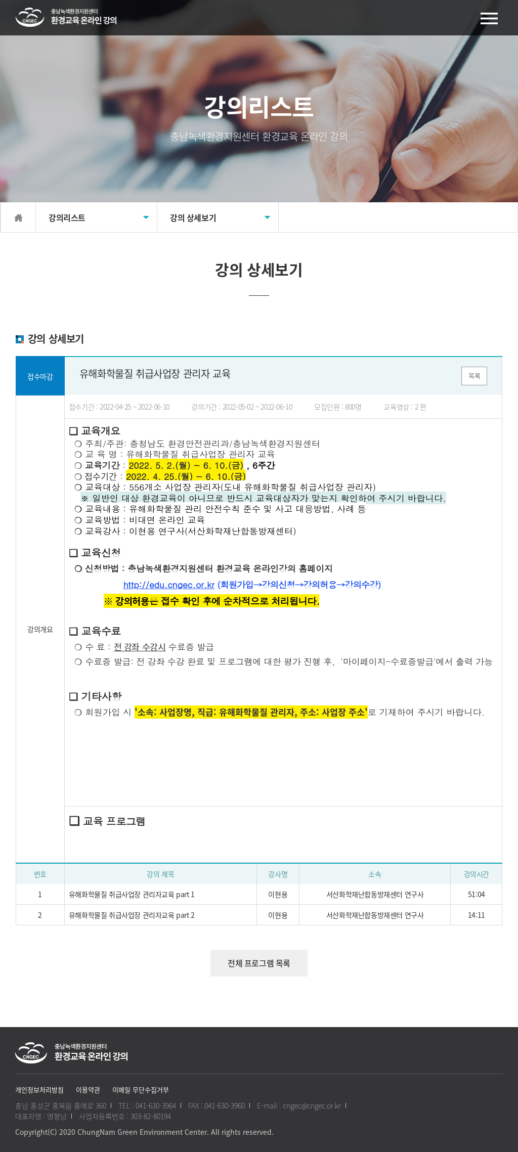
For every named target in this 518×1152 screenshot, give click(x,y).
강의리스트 (67, 217)
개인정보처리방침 (39, 1089)
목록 (474, 375)
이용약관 (88, 1089)
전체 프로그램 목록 (259, 963)
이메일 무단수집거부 (140, 1089)
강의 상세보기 (193, 217)
